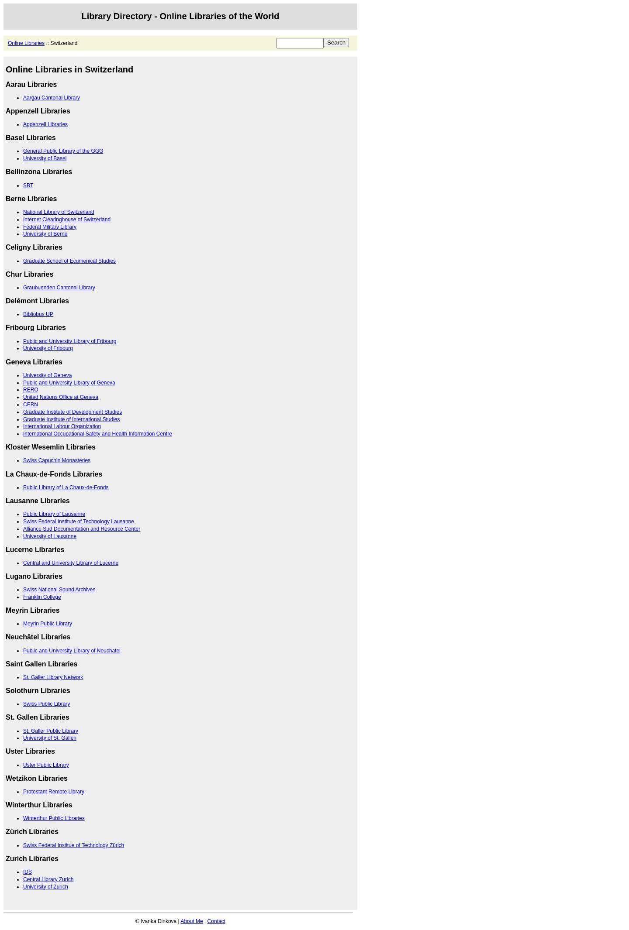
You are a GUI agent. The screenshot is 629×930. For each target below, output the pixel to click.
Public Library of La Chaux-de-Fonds (65, 487)
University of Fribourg (48, 348)
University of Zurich (45, 887)
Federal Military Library (49, 227)
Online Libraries (26, 43)
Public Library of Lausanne (54, 514)
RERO (30, 390)
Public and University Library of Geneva (69, 383)
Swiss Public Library (46, 704)
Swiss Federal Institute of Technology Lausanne (78, 521)
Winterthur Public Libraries (54, 818)
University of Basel (44, 158)
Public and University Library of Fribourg (69, 341)
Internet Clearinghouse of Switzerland (67, 219)
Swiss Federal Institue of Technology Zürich (73, 845)
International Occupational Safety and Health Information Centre (97, 434)
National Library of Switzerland (58, 212)
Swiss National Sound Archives (59, 590)
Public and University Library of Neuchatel (72, 651)
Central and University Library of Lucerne (70, 563)
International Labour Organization (62, 426)
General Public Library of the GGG (63, 151)
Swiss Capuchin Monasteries (56, 460)
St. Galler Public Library (50, 731)
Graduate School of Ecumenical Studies (69, 261)
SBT (28, 185)
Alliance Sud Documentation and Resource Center (81, 529)
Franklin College (42, 597)
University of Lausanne (49, 536)
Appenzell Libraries (45, 124)
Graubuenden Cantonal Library (59, 288)
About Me (191, 921)
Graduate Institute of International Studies (71, 419)
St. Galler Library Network (53, 677)
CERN (30, 405)
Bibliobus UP (38, 314)
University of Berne (45, 234)
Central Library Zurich (48, 879)
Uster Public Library (46, 765)
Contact (216, 921)
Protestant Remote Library (53, 792)
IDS (27, 872)
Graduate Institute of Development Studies (72, 412)
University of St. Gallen (49, 738)
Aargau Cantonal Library (51, 98)
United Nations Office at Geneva (60, 397)
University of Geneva (47, 375)
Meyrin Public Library (47, 624)
